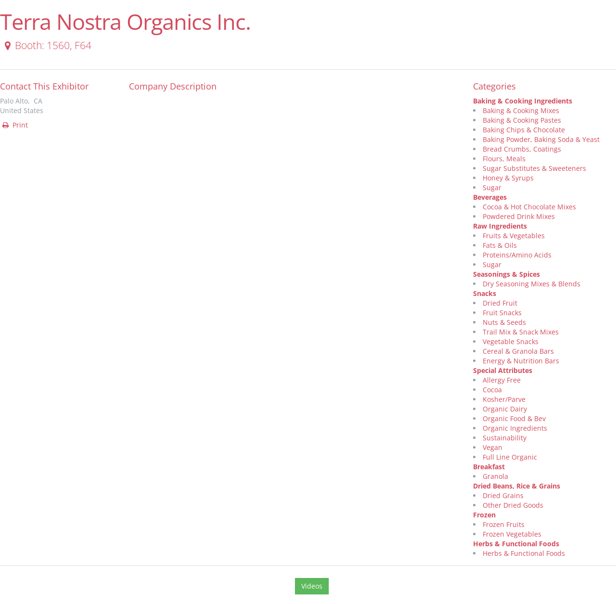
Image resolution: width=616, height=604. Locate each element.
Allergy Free (502, 380)
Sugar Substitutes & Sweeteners (534, 168)
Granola (495, 476)
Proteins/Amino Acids (517, 254)
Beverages (490, 197)
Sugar (492, 187)
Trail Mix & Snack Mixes (521, 331)
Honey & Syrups (508, 177)
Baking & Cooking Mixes (521, 110)
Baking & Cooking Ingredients (522, 100)
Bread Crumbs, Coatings (522, 149)
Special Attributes (502, 370)
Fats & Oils (500, 245)
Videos (311, 586)
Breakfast (489, 466)
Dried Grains (503, 495)
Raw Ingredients (500, 226)
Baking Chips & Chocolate (524, 129)
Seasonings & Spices (506, 274)
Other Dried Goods (513, 505)
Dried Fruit (500, 303)
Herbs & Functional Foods (516, 543)
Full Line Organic (510, 457)
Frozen (484, 514)
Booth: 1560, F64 (46, 45)
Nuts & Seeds (504, 322)
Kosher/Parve (504, 399)
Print (14, 124)
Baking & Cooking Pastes (522, 120)
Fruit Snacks (502, 312)
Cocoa (492, 389)
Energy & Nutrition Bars (521, 360)
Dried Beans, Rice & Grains (516, 485)
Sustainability (504, 437)
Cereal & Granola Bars (518, 351)
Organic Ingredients (515, 428)
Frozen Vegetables (512, 534)
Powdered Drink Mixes (519, 216)
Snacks (484, 293)
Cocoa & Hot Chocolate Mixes (529, 206)
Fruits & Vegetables (514, 235)
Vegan (492, 447)
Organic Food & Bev (514, 418)
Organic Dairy (505, 408)
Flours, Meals (504, 158)
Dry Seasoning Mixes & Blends (531, 283)
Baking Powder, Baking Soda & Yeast (541, 139)
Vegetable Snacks (511, 341)
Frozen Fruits (504, 524)
